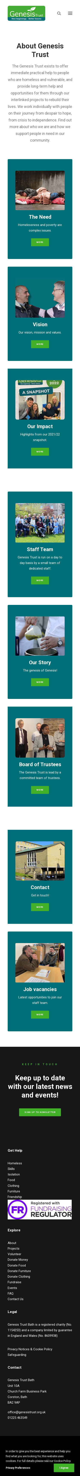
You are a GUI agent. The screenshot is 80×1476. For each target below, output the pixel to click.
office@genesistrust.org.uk (26, 1412)
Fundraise (14, 1282)
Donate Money (18, 1260)
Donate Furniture (19, 1271)
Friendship (15, 1197)
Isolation (14, 1174)
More (40, 344)
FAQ (10, 1293)
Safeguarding (17, 1355)
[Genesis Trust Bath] (26, 13)
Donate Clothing (19, 1277)
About (12, 1243)
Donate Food (17, 1265)
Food (11, 1180)
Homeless (15, 1163)
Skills (11, 1169)
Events (12, 1288)
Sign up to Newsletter (40, 1112)
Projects (13, 1248)
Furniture (14, 1191)
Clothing (13, 1186)
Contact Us (15, 1299)
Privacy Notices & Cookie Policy (30, 1349)
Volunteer (14, 1254)
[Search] (57, 13)
